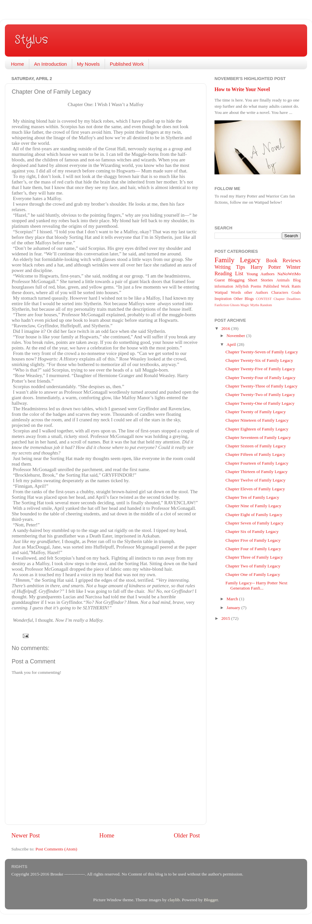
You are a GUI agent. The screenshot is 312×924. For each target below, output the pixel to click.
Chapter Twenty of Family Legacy (256, 411)
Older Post (187, 835)
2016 (226, 328)
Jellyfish (242, 286)
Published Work (127, 64)
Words (236, 292)
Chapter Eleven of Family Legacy (255, 488)
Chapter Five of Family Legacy (253, 540)
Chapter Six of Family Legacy (252, 531)
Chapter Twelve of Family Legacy (256, 480)
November (236, 335)
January (234, 607)
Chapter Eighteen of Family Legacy (257, 429)
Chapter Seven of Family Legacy (254, 523)
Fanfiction (221, 305)
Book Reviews (283, 261)
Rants (296, 286)
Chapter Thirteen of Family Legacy (257, 471)
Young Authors (260, 273)
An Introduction (50, 64)
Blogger (211, 899)
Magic (245, 305)
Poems (256, 286)
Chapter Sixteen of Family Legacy (256, 445)
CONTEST (264, 299)
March (233, 598)
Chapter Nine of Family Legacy (253, 505)
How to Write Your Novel (242, 89)
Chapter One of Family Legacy (253, 574)
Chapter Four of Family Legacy (253, 548)
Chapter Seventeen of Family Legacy (258, 437)
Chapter (279, 299)
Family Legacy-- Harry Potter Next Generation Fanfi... (256, 585)
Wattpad (221, 292)
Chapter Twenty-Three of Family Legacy (261, 386)
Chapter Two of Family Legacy (253, 566)
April (232, 344)
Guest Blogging (229, 280)
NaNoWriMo (289, 273)
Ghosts (235, 305)
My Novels (88, 64)
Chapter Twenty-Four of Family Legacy (261, 377)
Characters (279, 292)
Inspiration (223, 298)
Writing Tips (229, 267)
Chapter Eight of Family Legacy (254, 514)
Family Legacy (237, 260)
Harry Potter (266, 267)
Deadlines (294, 299)
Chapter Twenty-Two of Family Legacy (260, 394)
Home (17, 64)
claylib (174, 899)
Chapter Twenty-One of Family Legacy (260, 403)
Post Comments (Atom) (56, 849)
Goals (296, 292)
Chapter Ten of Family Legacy (252, 497)
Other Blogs (244, 298)
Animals (283, 280)
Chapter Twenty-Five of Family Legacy (260, 368)
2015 (226, 618)
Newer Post (25, 835)
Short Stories (260, 280)
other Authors (256, 292)
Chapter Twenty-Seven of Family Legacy (262, 351)
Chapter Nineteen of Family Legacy (257, 420)
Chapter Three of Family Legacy (254, 557)
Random (266, 305)
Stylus (31, 40)
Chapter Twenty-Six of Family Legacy (259, 360)
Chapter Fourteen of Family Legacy (257, 463)
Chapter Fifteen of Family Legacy (255, 454)
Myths (254, 305)
